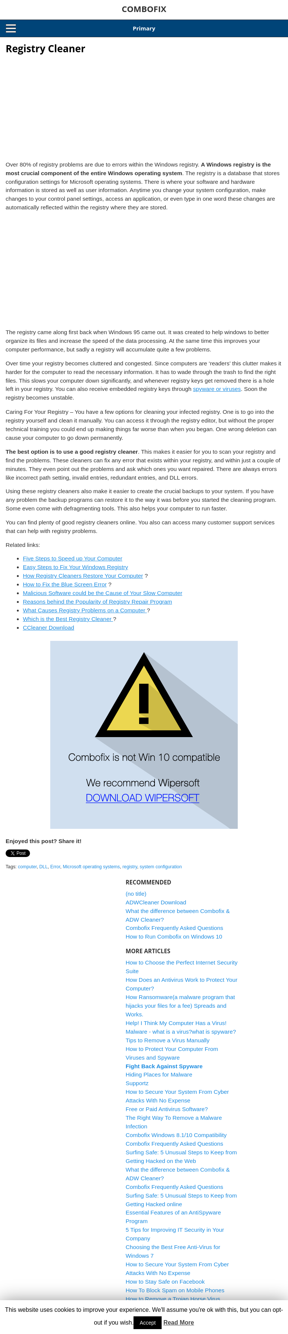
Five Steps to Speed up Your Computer (72, 558)
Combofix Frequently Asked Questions (174, 928)
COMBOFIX (144, 8)
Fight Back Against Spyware (164, 1066)
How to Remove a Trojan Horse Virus (173, 1299)
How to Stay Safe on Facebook (165, 1281)
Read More (179, 1322)
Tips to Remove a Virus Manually (168, 1040)
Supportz (137, 1083)
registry (130, 866)
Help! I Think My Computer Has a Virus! (176, 1023)
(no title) (136, 893)
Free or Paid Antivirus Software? (167, 1109)
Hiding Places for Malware (159, 1074)
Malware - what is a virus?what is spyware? (181, 1031)
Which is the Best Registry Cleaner (68, 619)
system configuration (161, 866)
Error (55, 866)
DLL (43, 866)
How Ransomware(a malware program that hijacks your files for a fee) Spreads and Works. (180, 1006)
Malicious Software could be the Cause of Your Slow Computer (102, 593)
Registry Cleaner (46, 48)
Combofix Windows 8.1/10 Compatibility (176, 1135)
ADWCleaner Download (156, 902)
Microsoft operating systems (91, 866)
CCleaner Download (48, 627)
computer (27, 866)
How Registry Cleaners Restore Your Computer (83, 575)
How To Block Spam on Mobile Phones (175, 1290)
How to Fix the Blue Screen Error (65, 584)
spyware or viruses (217, 389)
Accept (148, 1323)
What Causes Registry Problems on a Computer (85, 610)
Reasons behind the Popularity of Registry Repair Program (97, 601)
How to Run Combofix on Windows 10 (174, 936)
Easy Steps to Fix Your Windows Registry (75, 567)
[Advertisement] (144, 105)
